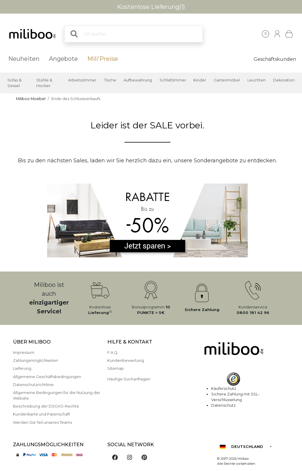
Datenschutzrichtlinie (33, 384)
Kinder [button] (199, 80)
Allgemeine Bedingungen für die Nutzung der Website (56, 395)
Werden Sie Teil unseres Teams (42, 422)
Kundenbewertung (125, 360)
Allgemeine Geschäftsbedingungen (47, 376)
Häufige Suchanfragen (128, 379)
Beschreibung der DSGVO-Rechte (46, 406)
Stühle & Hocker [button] (44, 83)
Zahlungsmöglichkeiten (35, 360)
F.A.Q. (112, 352)
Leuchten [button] (256, 80)
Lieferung (22, 368)
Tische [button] (110, 80)
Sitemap (115, 368)
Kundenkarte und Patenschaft (41, 414)
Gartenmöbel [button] (227, 80)
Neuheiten (24, 58)
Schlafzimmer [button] (173, 80)
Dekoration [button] (284, 80)
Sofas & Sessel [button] (14, 83)
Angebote (63, 58)
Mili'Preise (102, 58)
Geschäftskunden (275, 59)
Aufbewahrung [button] (138, 80)
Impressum (23, 352)
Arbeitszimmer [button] (82, 80)
